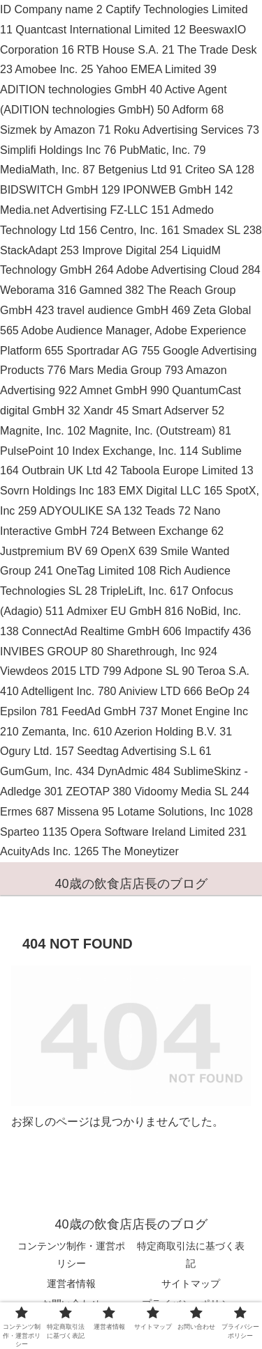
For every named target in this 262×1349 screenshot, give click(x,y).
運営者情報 (71, 1283)
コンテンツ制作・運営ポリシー (71, 1254)
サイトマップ (190, 1283)
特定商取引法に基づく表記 (191, 1254)
